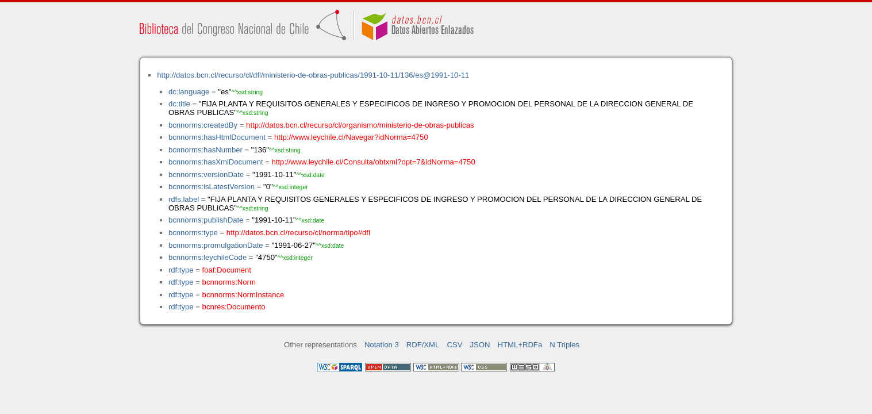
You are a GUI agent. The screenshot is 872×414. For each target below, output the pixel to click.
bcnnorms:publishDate (205, 220)
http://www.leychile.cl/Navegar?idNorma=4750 (351, 137)
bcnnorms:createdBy (202, 125)
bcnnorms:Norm (229, 282)
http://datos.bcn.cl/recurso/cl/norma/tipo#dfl (298, 232)
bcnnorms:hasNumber (205, 149)
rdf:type (181, 270)
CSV (454, 344)
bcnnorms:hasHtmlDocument (217, 137)
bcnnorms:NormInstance (243, 294)
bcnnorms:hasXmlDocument (215, 162)
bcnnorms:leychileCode (207, 257)
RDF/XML (423, 344)
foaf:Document (226, 270)
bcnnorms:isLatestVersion (211, 186)
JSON (480, 344)
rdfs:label (183, 199)
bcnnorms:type (193, 232)
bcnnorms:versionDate (206, 174)
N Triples (564, 344)
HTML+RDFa (520, 344)
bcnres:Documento (234, 306)
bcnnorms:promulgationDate (215, 245)
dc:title (179, 103)
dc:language (188, 91)
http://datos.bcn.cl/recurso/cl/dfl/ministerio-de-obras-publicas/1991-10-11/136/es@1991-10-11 (313, 75)
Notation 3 (381, 344)
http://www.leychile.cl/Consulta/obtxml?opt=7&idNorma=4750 (373, 162)
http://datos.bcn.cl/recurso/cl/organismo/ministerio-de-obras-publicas (360, 125)
